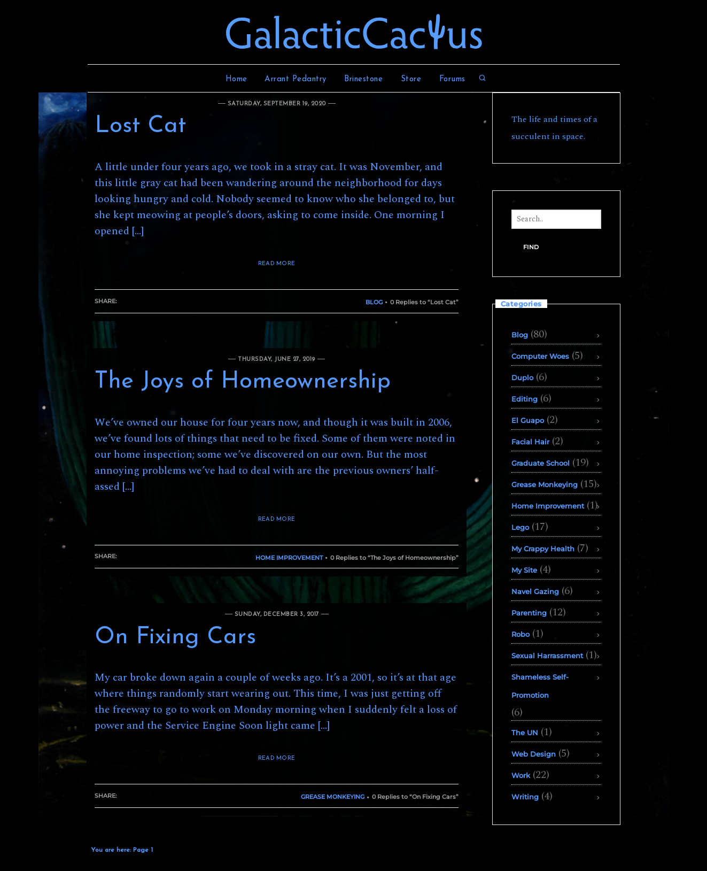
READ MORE (277, 264)
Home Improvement (289, 557)
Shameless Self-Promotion (540, 686)
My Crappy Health (542, 548)
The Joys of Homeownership (243, 382)
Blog (374, 302)
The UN (524, 732)
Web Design (533, 754)
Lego (520, 527)
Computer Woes (540, 356)
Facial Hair (530, 441)
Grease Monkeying (332, 796)
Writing (525, 796)
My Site (524, 570)
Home (236, 79)
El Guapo (527, 420)
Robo (520, 634)
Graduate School (540, 463)
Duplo (522, 377)
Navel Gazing (535, 591)
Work (520, 775)
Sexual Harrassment (547, 655)
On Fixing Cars (175, 637)
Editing (524, 399)
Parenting (529, 612)
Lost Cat (140, 126)
